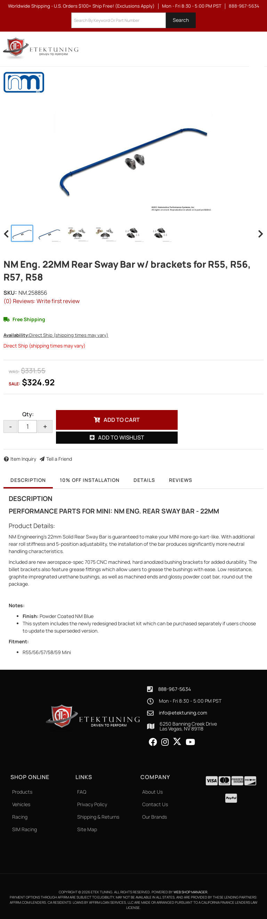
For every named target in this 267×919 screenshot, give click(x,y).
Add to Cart (122, 420)
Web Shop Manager (190, 891)
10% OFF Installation (90, 480)
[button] (133, 20)
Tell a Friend (59, 459)
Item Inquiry (23, 459)
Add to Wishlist (121, 437)
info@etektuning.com (183, 712)
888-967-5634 (174, 689)
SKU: (10, 292)
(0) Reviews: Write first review (41, 301)
